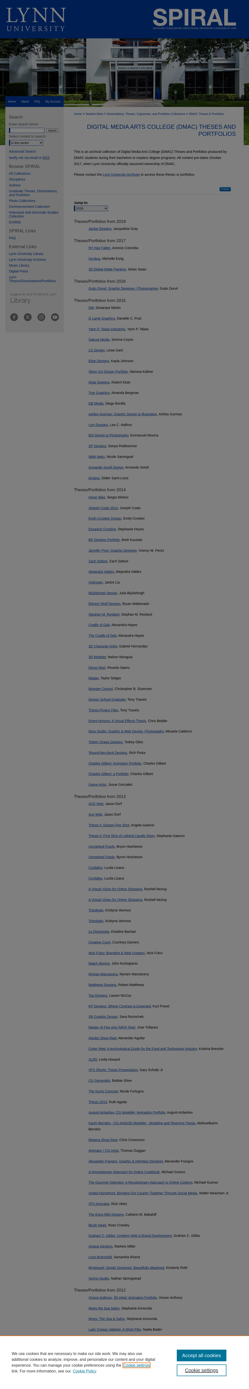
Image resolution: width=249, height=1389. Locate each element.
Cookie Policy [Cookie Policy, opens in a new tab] (85, 1371)
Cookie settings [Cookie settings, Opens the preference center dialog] (201, 1370)
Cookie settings (136, 1365)
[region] (124, 1362)
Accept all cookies (201, 1355)
